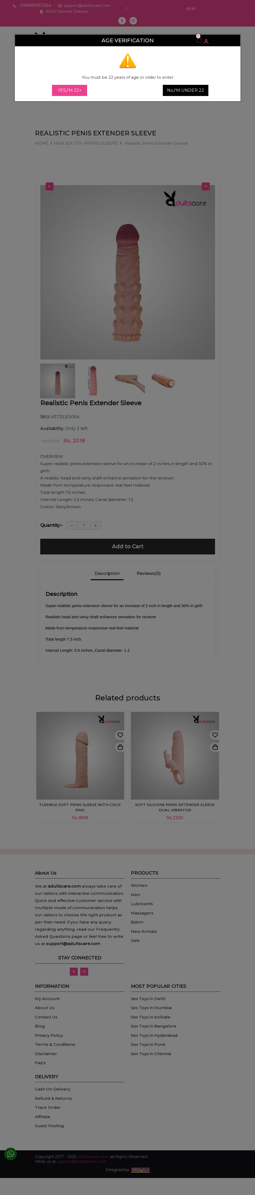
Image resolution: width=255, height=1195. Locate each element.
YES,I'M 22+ (70, 90)
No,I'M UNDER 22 (185, 90)
